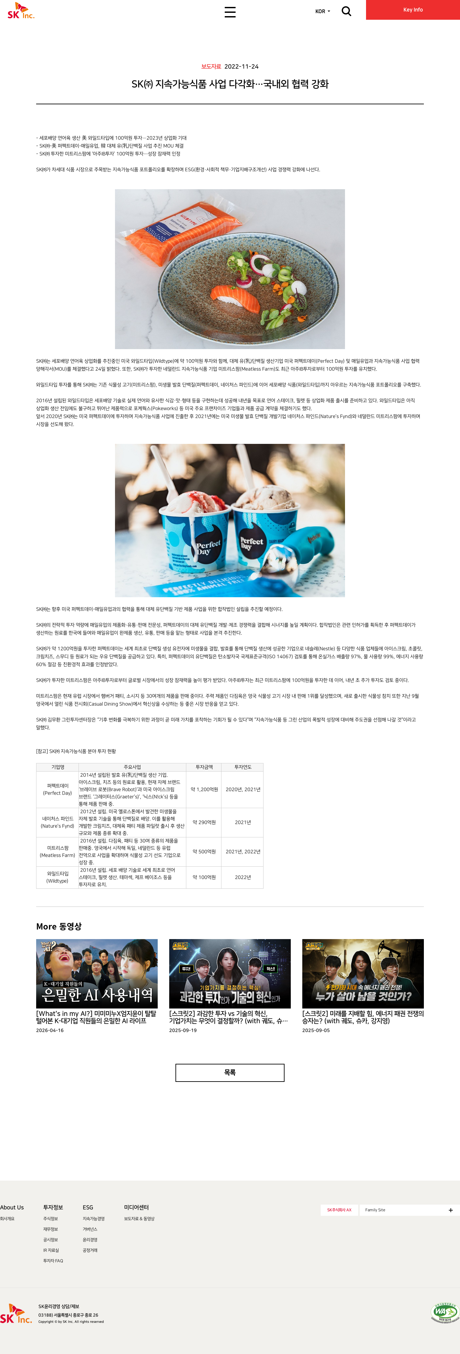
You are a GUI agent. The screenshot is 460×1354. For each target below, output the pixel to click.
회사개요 (7, 1218)
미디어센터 (136, 1208)
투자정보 (53, 1208)
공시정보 (50, 1240)
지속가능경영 (93, 1218)
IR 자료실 (51, 1250)
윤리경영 (90, 1240)
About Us (12, 1208)
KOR (320, 11)
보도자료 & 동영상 (139, 1218)
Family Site (409, 1210)
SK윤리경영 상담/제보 (58, 1306)
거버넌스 (90, 1229)
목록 (230, 1072)
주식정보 (50, 1218)
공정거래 (90, 1250)
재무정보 (50, 1229)
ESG (88, 1208)
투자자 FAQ (53, 1261)
